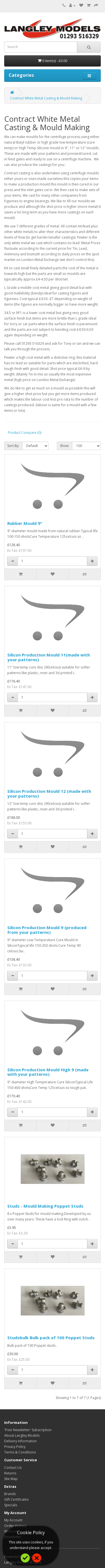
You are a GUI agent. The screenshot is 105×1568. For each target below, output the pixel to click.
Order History (15, 1525)
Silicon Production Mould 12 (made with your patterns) (49, 793)
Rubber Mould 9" (24, 523)
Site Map (11, 1478)
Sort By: (13, 445)
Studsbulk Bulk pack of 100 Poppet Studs (51, 1337)
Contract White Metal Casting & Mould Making (46, 98)
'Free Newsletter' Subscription (28, 1429)
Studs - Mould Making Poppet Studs (45, 1206)
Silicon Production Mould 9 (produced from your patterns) (47, 930)
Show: (64, 445)
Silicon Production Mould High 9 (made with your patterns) (47, 1072)
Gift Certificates (16, 1499)
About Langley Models (21, 1435)
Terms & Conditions (20, 1452)
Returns (10, 1473)
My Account (13, 1520)
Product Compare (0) (24, 432)
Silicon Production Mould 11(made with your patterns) (48, 657)
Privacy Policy (14, 1446)
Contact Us (13, 1467)
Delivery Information (20, 1441)
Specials (10, 1505)
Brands (10, 1493)
